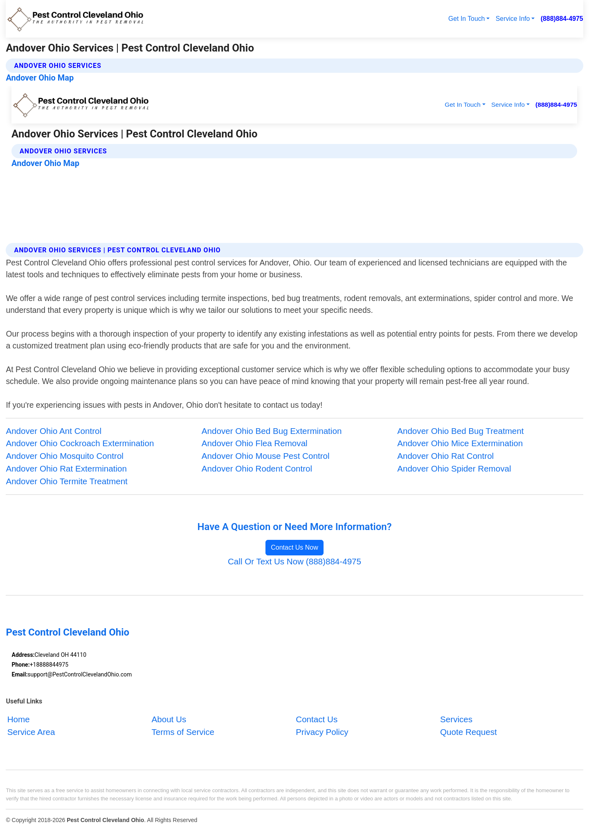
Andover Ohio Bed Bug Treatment (460, 431)
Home (18, 719)
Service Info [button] (513, 18)
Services (456, 719)
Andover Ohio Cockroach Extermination (80, 443)
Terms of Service (182, 732)
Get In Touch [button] (466, 18)
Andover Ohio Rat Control (445, 456)
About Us (168, 719)
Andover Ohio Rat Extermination (66, 468)
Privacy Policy (322, 732)
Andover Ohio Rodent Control (257, 468)
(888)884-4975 (562, 18)
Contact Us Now (294, 547)
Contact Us (316, 719)
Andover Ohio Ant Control (53, 431)
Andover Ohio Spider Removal (454, 468)
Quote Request (468, 732)
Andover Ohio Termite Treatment (66, 481)
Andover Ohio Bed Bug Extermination (272, 431)
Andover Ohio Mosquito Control (65, 456)
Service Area (31, 732)
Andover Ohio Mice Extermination (460, 443)
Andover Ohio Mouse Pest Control (266, 456)
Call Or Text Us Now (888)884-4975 (294, 561)
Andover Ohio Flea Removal (255, 443)
